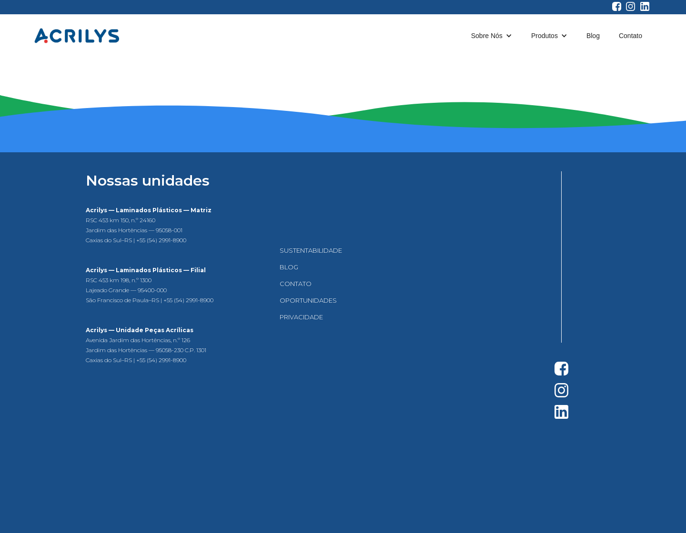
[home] (76, 36)
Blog (593, 35)
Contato (630, 35)
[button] (492, 35)
